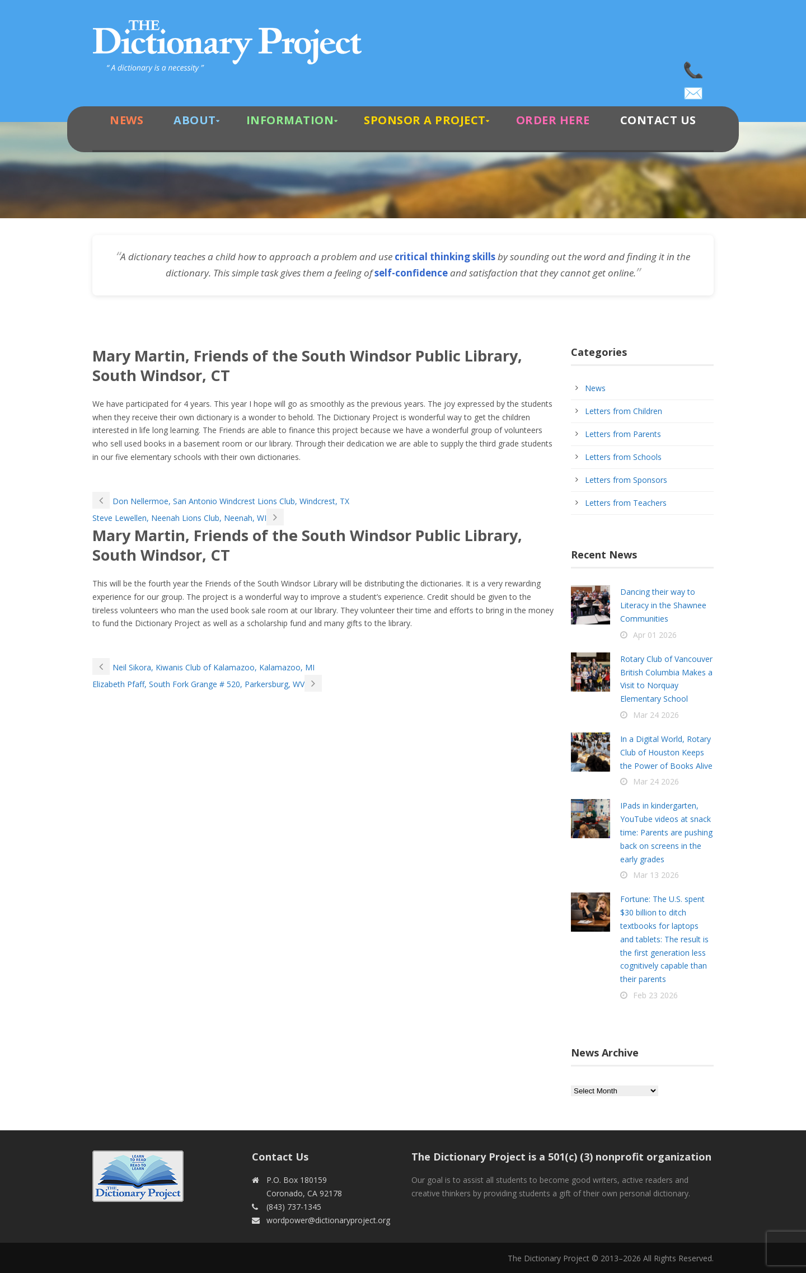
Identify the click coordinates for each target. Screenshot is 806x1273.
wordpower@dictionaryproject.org (694, 89)
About (195, 120)
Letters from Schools (623, 457)
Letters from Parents (623, 434)
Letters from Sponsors (626, 480)
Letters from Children (623, 411)
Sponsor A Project (425, 120)
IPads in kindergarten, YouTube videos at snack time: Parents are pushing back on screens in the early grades (666, 832)
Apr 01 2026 (655, 635)
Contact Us (658, 120)
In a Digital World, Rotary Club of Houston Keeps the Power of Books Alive (666, 752)
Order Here (553, 120)
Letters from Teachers (626, 502)
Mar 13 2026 (656, 875)
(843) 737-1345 (694, 67)
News (126, 120)
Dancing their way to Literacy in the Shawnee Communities (663, 605)
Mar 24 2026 (656, 715)
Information (290, 120)
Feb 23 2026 (655, 995)
